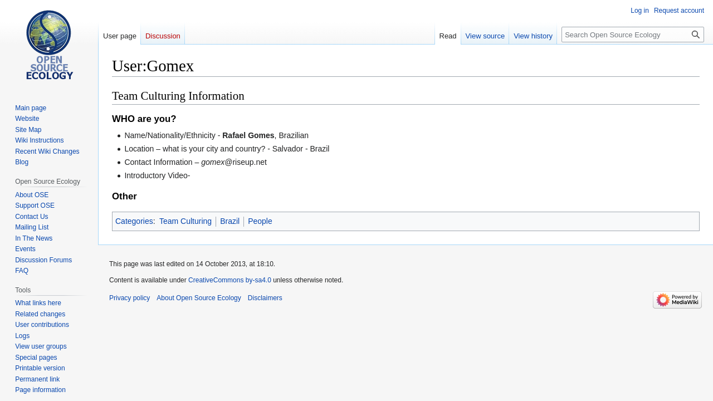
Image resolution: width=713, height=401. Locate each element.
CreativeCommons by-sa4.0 (229, 280)
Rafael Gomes (248, 135)
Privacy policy (129, 298)
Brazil (230, 221)
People (260, 221)
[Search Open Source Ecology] (632, 34)
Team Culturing (185, 221)
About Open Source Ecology (199, 298)
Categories (134, 221)
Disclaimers (265, 298)
